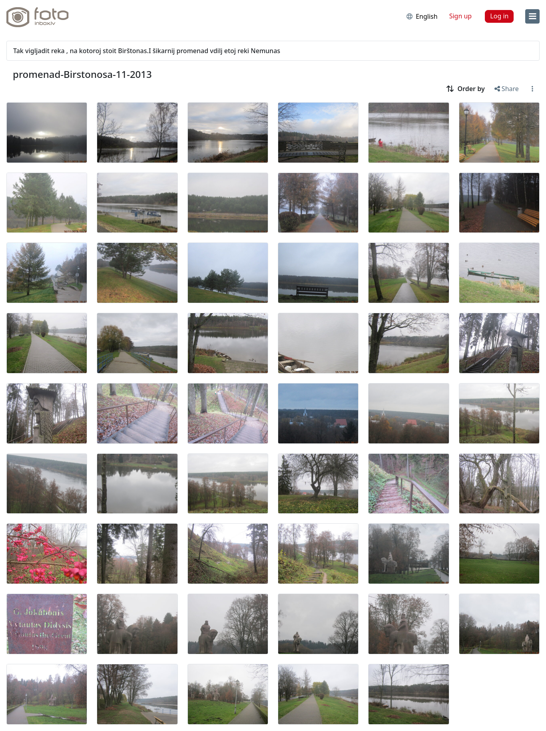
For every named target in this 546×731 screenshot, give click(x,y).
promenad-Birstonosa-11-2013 (82, 74)
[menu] (532, 16)
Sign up (460, 16)
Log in (499, 16)
